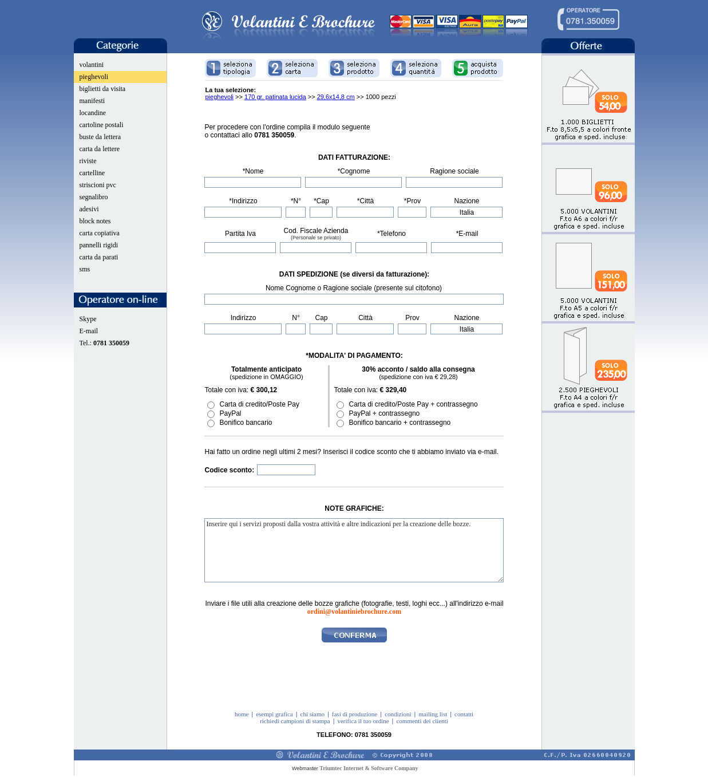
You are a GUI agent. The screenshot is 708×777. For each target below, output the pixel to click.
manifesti (92, 101)
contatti (463, 714)
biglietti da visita (103, 89)
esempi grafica (274, 714)
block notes (95, 221)
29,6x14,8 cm (336, 96)
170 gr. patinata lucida (275, 96)
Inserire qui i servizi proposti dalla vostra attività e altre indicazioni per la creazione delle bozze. (354, 550)
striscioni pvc (98, 185)
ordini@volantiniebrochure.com (354, 612)
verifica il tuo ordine (363, 720)
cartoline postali (102, 125)
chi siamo (312, 714)
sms (85, 269)
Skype (88, 319)
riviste (88, 161)
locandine (93, 113)
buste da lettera (100, 137)
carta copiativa (100, 233)
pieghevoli (94, 77)
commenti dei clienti (422, 720)
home (241, 714)
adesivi (89, 209)
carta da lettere (100, 149)
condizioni (398, 714)
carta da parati (99, 257)
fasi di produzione (354, 714)
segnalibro (94, 197)
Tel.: (105, 343)
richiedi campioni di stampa (295, 720)
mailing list (432, 714)
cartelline (92, 173)
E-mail (89, 331)
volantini (92, 65)
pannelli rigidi (99, 245)
